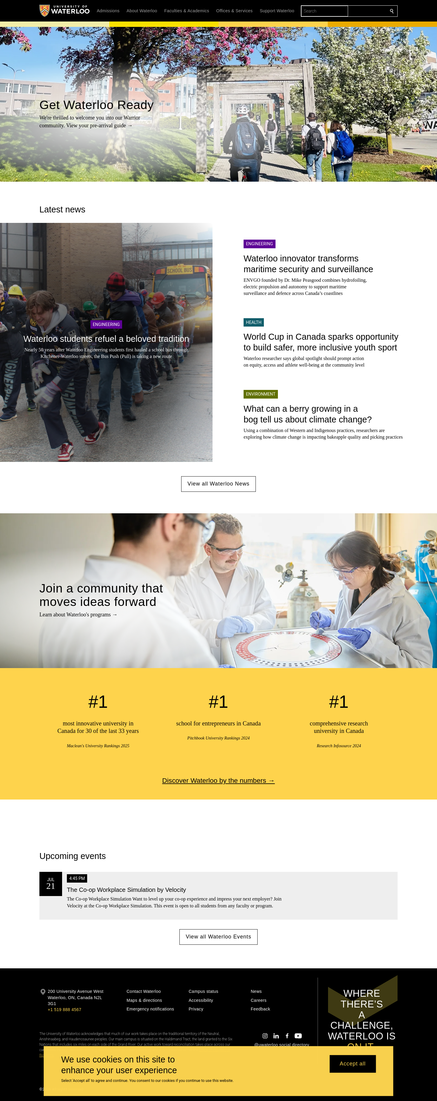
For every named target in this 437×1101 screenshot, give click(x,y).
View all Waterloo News (218, 484)
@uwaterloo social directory (281, 1044)
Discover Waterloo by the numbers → (218, 780)
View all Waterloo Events (218, 937)
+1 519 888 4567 (64, 1009)
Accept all (353, 1064)
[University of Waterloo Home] (64, 11)
